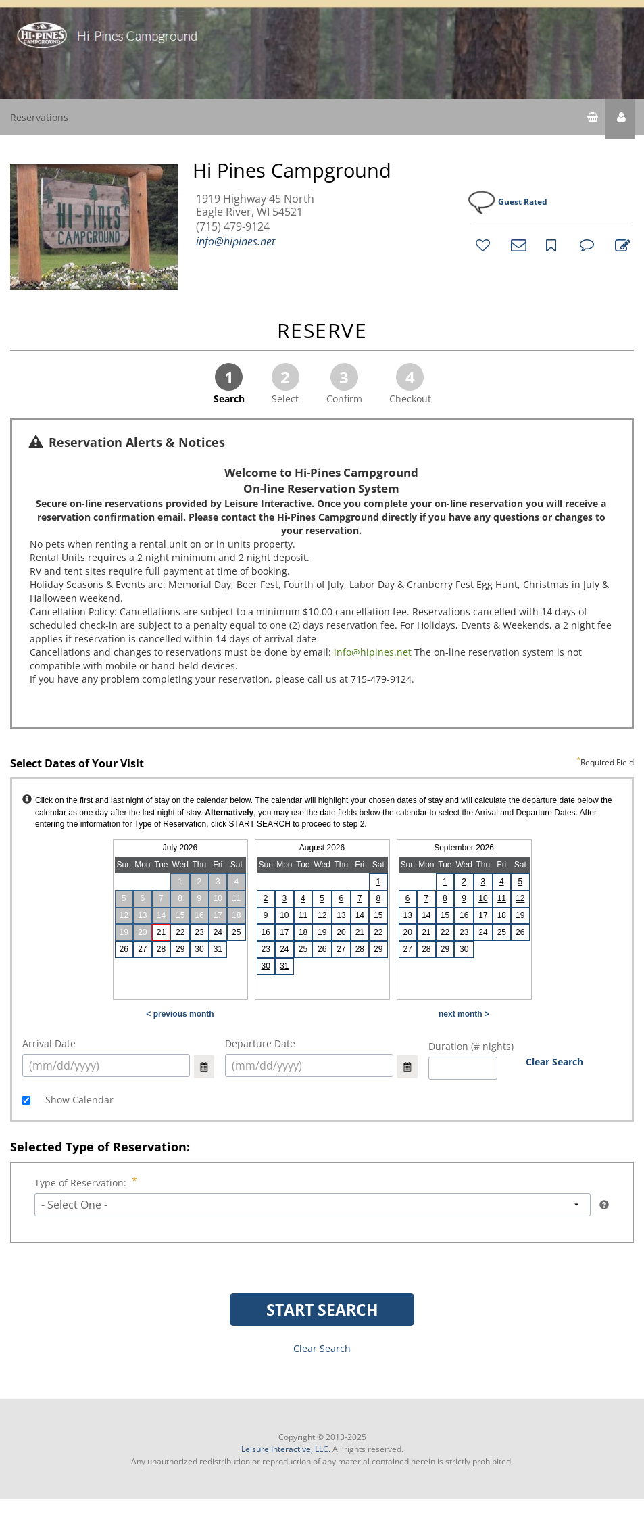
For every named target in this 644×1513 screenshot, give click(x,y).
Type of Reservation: (81, 1182)
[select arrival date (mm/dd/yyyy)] (106, 1065)
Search (229, 384)
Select (285, 384)
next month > (464, 1014)
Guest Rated (522, 202)
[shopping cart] (592, 119)
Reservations (39, 117)
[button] (620, 119)
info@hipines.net (235, 241)
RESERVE (322, 331)
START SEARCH (322, 1309)
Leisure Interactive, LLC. (285, 1449)
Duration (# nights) (471, 1046)
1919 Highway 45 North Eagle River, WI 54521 (255, 205)
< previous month (180, 1014)
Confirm (344, 384)
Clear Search (554, 1061)
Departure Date (260, 1043)
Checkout (410, 384)
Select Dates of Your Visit (322, 764)
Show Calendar (78, 1099)
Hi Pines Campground (292, 170)
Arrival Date (49, 1043)
